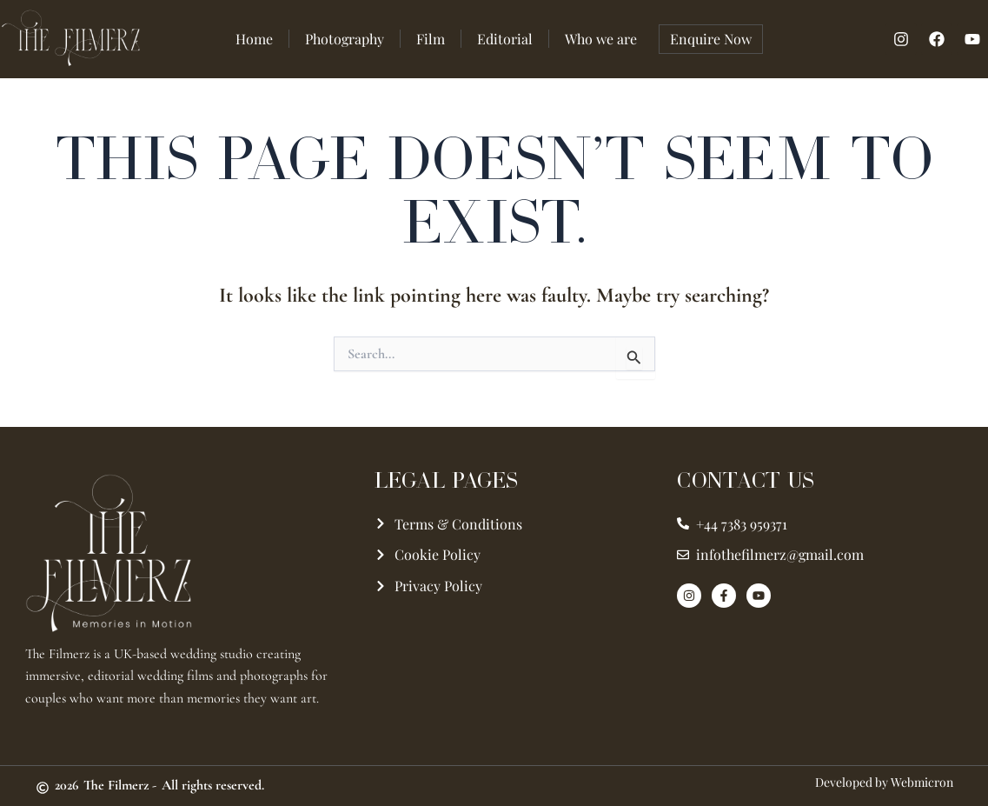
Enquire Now (711, 39)
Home (254, 39)
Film (430, 39)
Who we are (601, 39)
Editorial (505, 39)
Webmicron (922, 782)
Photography (344, 39)
